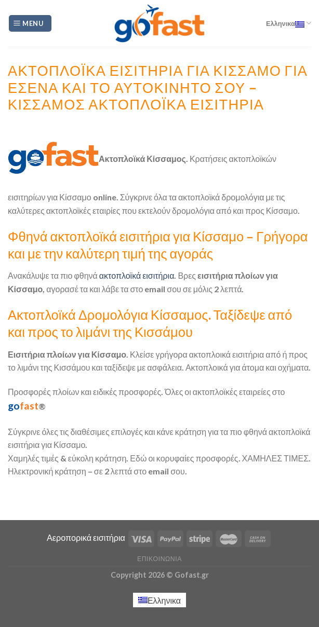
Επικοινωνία (159, 559)
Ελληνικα (288, 23)
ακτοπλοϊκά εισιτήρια (136, 275)
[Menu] (30, 23)
